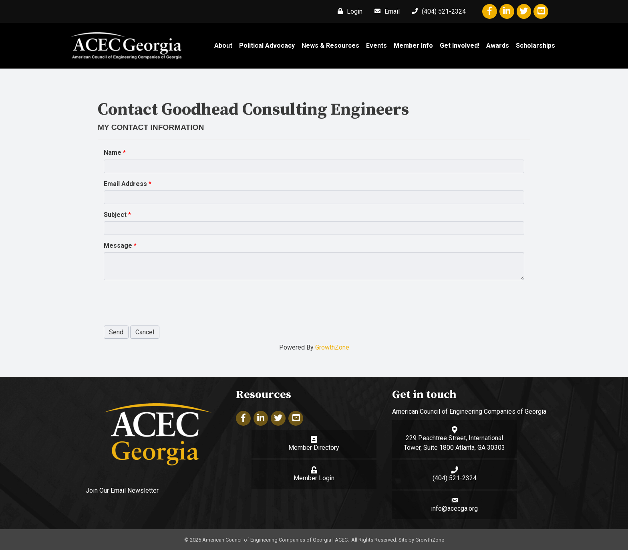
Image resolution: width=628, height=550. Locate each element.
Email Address (125, 184)
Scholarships (535, 45)
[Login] (348, 11)
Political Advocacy (267, 45)
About (223, 45)
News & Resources (330, 45)
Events (376, 45)
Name (112, 152)
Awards (497, 45)
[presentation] (164, 301)
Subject (115, 214)
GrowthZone (332, 347)
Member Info (413, 45)
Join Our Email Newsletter (122, 490)
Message (118, 245)
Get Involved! (459, 45)
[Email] (385, 11)
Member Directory (313, 447)
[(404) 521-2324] (437, 11)
